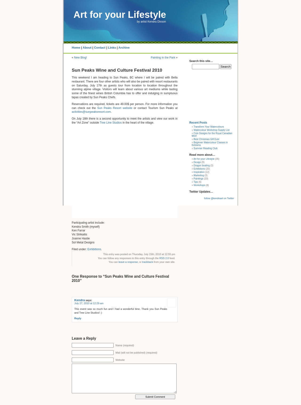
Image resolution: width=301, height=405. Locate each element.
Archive (124, 47)
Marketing (199, 175)
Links (112, 47)
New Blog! (80, 57)
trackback (147, 262)
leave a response (128, 262)
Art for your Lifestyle (120, 14)
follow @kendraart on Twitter (219, 198)
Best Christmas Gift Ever (206, 139)
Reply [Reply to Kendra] (77, 318)
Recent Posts (198, 122)
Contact (99, 47)
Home (76, 47)
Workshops (199, 185)
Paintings (198, 178)
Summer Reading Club (205, 148)
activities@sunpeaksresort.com (91, 111)
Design (197, 162)
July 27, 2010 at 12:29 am (88, 303)
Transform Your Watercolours (209, 126)
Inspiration (199, 172)
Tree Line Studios (111, 122)
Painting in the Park (163, 57)
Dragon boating (202, 165)
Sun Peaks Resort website (114, 108)
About (87, 47)
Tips (196, 182)
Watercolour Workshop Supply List (212, 130)
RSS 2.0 (164, 258)
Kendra (79, 300)
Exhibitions (94, 249)
